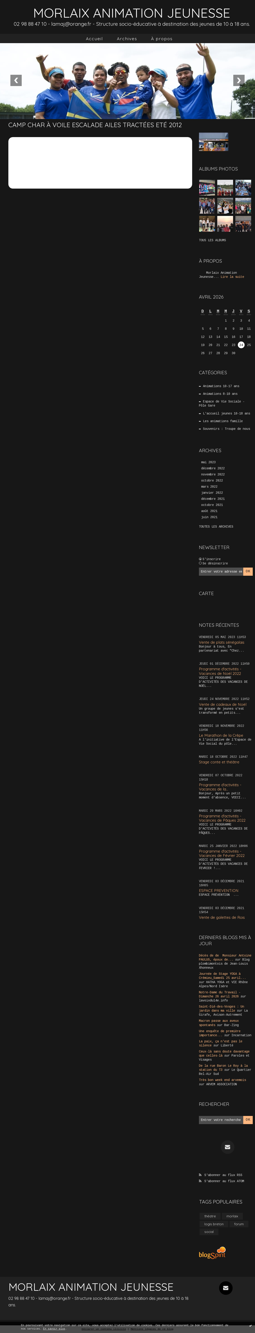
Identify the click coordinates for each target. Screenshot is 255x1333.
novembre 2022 (213, 474)
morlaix (232, 1216)
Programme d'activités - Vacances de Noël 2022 (220, 671)
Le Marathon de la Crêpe (221, 735)
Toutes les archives (216, 527)
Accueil (94, 38)
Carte (206, 593)
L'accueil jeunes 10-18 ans (226, 413)
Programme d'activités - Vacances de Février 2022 (222, 853)
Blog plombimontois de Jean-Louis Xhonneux (224, 964)
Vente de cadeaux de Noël (222, 704)
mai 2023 (208, 462)
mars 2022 (209, 487)
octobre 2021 (212, 505)
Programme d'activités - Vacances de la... (220, 786)
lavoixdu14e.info (213, 1000)
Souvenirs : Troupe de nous (226, 429)
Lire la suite (232, 277)
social (209, 1232)
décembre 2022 (213, 468)
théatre (210, 1216)
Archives (127, 38)
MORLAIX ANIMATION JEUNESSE (131, 13)
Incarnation (241, 1035)
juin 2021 (209, 517)
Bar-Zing (231, 1025)
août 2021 (209, 511)
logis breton (214, 1224)
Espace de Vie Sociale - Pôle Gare (222, 403)
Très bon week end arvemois (222, 1080)
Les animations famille (223, 421)
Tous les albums (212, 240)
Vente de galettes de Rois (222, 917)
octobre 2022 (212, 480)
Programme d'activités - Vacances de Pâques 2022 (222, 818)
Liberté (227, 1045)
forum (239, 1224)
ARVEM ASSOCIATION (221, 1084)
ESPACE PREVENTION (218, 890)
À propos (162, 38)
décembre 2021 (213, 499)
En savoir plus (54, 1329)
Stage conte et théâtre (219, 762)
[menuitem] (94, 38)
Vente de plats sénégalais (221, 642)
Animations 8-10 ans (220, 394)
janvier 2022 (212, 493)
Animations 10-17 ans (221, 386)
